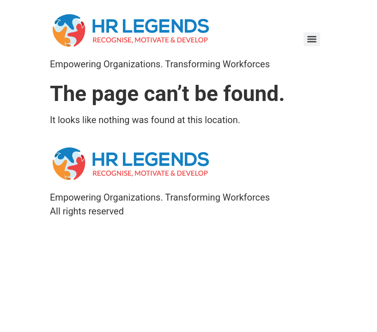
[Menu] (312, 39)
